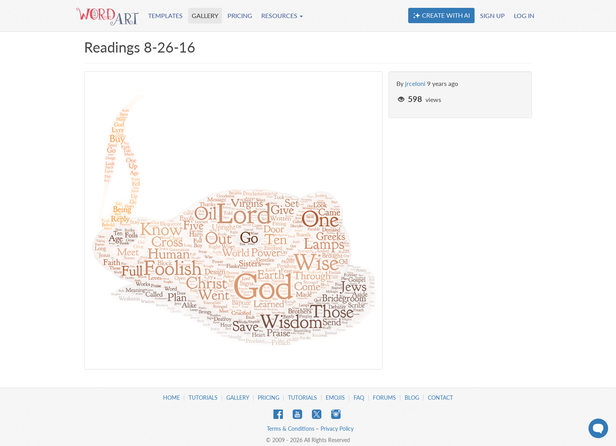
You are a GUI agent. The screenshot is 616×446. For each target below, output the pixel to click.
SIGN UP (492, 15)
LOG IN (524, 15)
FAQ (359, 397)
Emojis (335, 397)
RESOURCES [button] (282, 15)
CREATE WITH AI (441, 15)
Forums (384, 397)
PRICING (239, 15)
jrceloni (415, 83)
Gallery (237, 397)
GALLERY (205, 15)
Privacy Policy (337, 428)
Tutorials (203, 397)
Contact (440, 397)
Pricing (268, 397)
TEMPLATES (165, 15)
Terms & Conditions (290, 428)
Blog (412, 397)
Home (171, 397)
